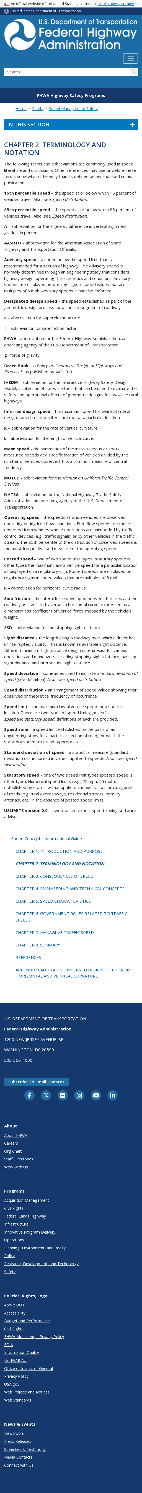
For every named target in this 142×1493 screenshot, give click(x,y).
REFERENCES (28, 957)
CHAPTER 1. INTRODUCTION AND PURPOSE (59, 851)
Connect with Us (18, 1465)
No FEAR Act (15, 1360)
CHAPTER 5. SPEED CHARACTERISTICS (53, 901)
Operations (14, 1239)
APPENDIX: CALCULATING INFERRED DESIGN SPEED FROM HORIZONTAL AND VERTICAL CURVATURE (73, 973)
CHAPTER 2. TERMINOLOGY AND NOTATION (60, 863)
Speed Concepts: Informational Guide (46, 838)
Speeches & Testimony (25, 1449)
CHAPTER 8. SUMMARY (38, 945)
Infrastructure (16, 1224)
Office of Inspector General (28, 1368)
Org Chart (13, 1151)
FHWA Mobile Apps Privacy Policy (34, 1336)
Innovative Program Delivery (29, 1232)
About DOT (14, 1305)
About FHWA (15, 1135)
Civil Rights (14, 1208)
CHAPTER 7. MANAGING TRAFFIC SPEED (55, 932)
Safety (37, 108)
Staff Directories (18, 1159)
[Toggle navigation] (130, 58)
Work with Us (16, 1167)
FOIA (8, 1344)
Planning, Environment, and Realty (35, 1247)
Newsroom (14, 1433)
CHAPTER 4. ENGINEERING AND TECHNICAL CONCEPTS (70, 888)
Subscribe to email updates (36, 1081)
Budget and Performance (27, 1320)
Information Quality (21, 1352)
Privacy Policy (16, 1376)
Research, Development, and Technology (41, 1263)
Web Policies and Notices (27, 1392)
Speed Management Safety (73, 108)
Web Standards (17, 1400)
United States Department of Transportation (46, 11)
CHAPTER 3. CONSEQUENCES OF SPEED (55, 876)
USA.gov (11, 1384)
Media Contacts (18, 1457)
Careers (11, 1143)
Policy (9, 1255)
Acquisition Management (26, 1200)
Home (21, 108)
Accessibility (14, 1313)
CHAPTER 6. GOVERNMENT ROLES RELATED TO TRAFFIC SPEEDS (71, 917)
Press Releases (17, 1441)
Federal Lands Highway (25, 1216)
